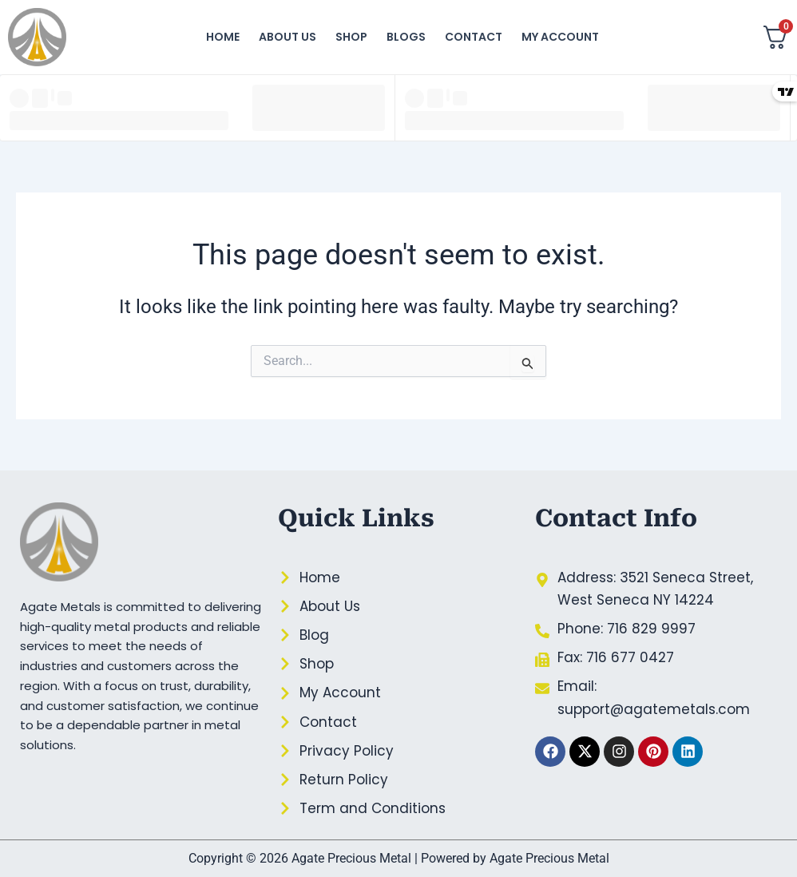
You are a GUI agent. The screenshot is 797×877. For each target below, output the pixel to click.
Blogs (406, 37)
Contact (473, 37)
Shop (351, 37)
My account (560, 37)
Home (223, 37)
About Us (287, 37)
